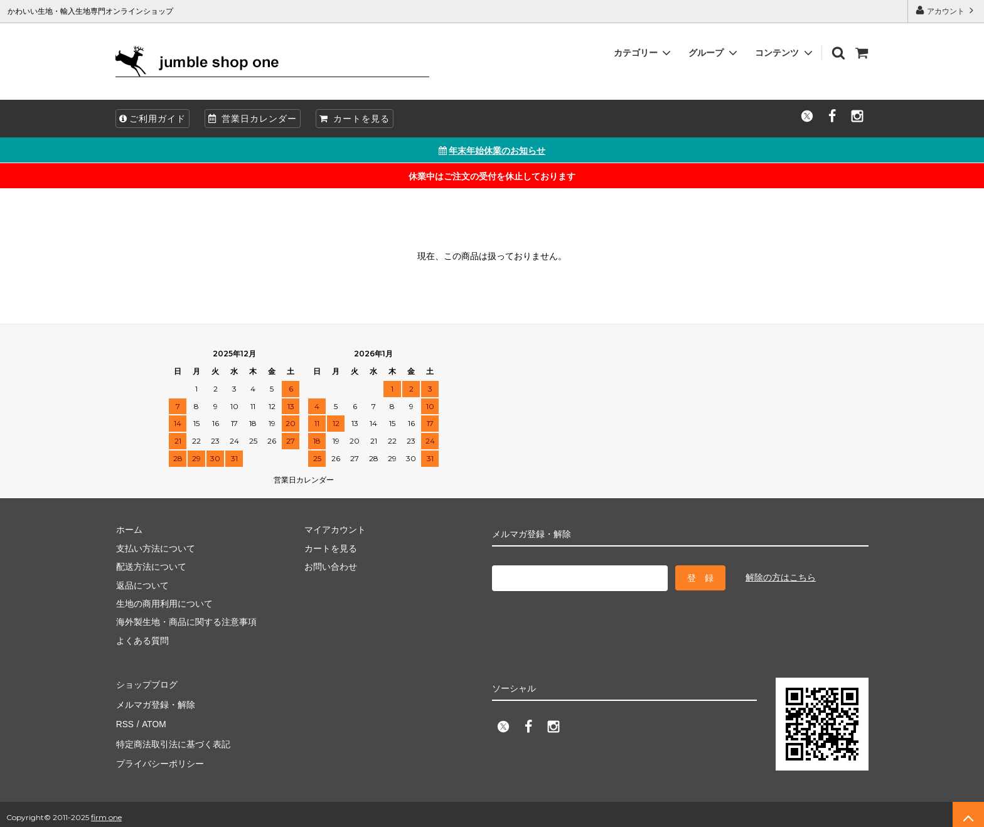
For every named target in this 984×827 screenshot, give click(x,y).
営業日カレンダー (252, 119)
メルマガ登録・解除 (155, 702)
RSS (124, 720)
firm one (106, 811)
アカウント (946, 10)
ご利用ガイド (152, 119)
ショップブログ (146, 684)
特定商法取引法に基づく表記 (172, 739)
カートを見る (354, 119)
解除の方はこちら (781, 577)
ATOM (153, 720)
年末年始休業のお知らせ (492, 151)
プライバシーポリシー (159, 757)
